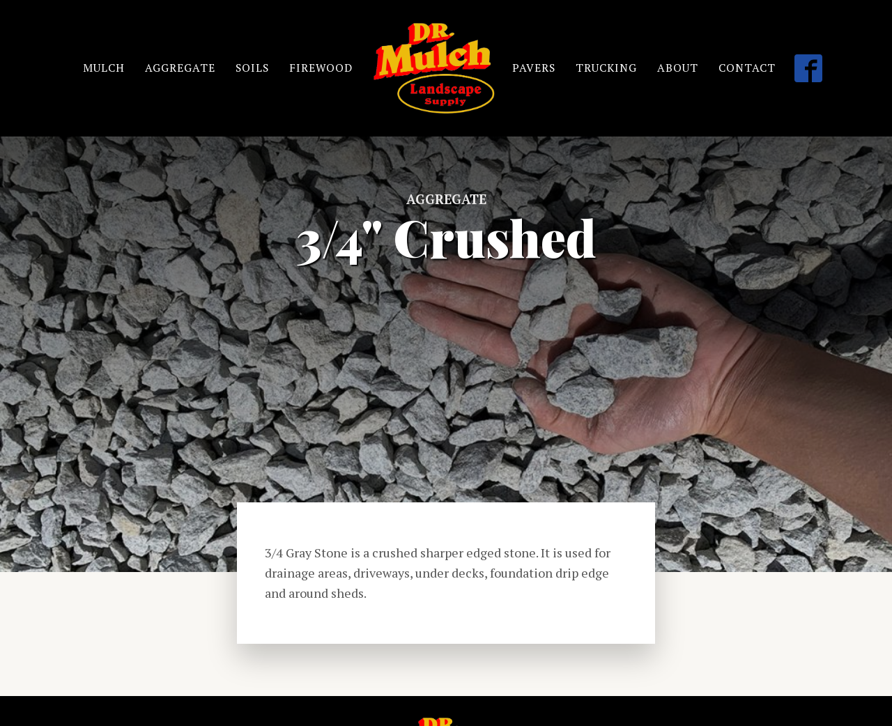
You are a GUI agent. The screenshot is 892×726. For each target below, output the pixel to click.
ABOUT (679, 67)
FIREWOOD (321, 67)
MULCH (102, 67)
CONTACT (748, 67)
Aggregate (446, 199)
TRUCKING (607, 67)
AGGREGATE (179, 67)
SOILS (251, 67)
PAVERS (534, 67)
